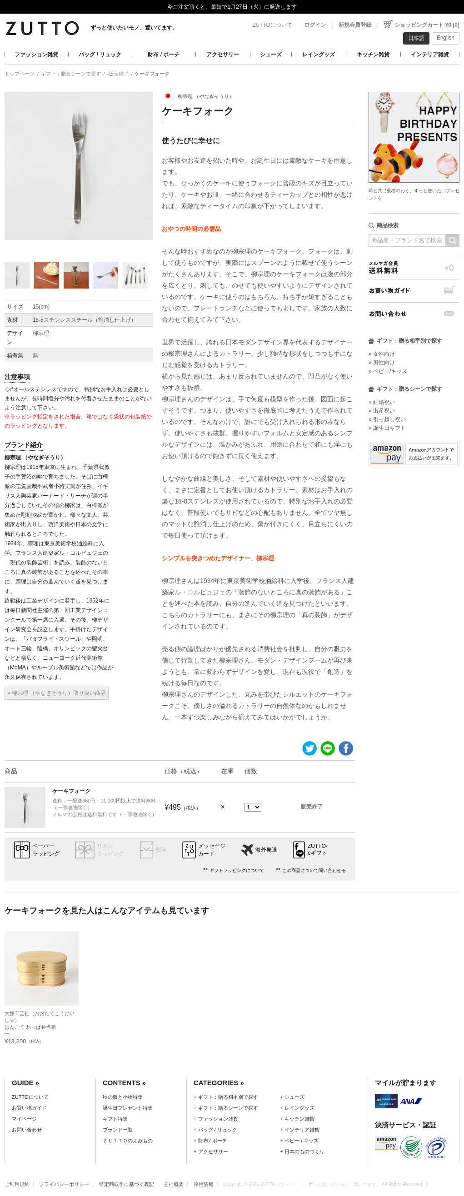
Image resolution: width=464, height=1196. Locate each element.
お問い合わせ (414, 313)
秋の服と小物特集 (123, 1097)
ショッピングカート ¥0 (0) (426, 25)
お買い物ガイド (414, 290)
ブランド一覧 (118, 1129)
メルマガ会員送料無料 (414, 267)
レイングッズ (318, 54)
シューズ (271, 54)
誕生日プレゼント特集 (128, 1108)
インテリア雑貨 (430, 54)
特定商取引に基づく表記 (126, 1184)
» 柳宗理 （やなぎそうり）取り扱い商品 (56, 693)
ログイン (315, 25)
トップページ (20, 73)
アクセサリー (222, 54)
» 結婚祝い (382, 402)
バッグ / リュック (100, 54)
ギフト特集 (115, 1118)
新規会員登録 (355, 25)
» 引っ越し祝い (387, 419)
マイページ (24, 1118)
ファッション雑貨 (36, 54)
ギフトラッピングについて (237, 870)
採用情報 (204, 1184)
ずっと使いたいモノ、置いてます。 (134, 28)
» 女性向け (382, 354)
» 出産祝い (382, 411)
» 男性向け (382, 362)
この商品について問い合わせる (314, 870)
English (445, 38)
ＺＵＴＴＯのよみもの (128, 1140)
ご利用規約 (17, 1184)
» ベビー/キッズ (388, 371)
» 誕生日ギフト (387, 428)
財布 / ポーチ (164, 54)
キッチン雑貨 (373, 54)
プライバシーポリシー (64, 1184)
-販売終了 (118, 73)
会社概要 (174, 1184)
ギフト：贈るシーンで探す (71, 73)
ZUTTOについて (272, 25)
